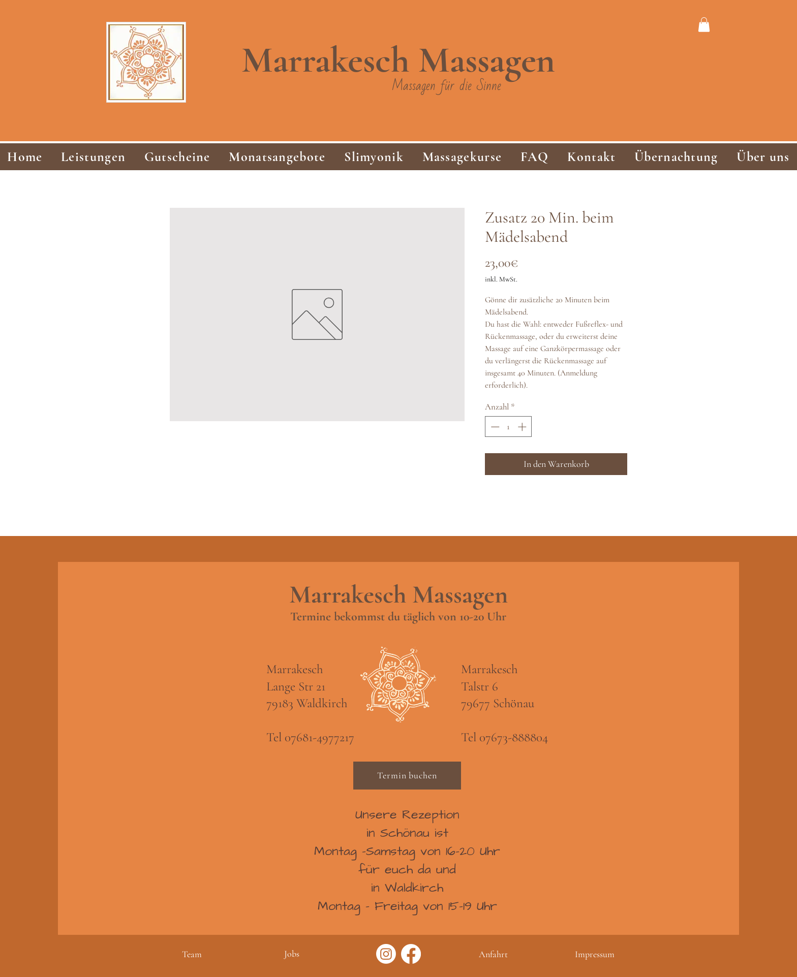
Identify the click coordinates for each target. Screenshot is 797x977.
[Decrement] (494, 427)
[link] (704, 24)
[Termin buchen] (407, 776)
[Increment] (523, 427)
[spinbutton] (508, 427)
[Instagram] (386, 954)
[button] (93, 156)
